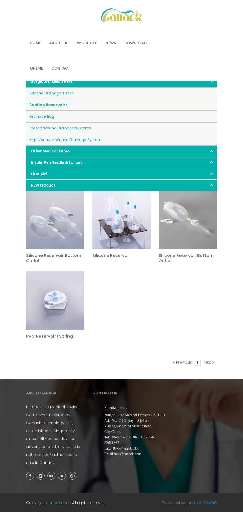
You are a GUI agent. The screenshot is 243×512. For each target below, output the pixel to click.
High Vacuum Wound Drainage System (65, 139)
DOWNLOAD (135, 43)
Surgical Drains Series (52, 81)
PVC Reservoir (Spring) (50, 336)
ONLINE (36, 68)
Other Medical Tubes (50, 151)
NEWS (111, 43)
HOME (35, 43)
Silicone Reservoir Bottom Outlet (53, 258)
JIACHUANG (206, 502)
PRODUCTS (87, 43)
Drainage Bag (41, 116)
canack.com (58, 502)
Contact (60, 68)
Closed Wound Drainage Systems (60, 128)
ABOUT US (58, 43)
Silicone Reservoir (111, 256)
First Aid (39, 173)
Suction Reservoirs (48, 104)
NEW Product (43, 185)
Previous (182, 362)
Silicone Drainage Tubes (51, 93)
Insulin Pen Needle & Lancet (56, 162)
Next (208, 362)
